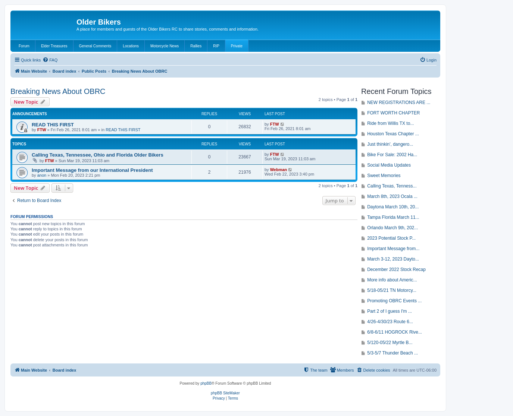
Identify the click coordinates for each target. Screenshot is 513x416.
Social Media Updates (389, 165)
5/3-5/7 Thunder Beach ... (392, 353)
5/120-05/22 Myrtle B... (389, 342)
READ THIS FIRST (53, 124)
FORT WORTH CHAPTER (393, 113)
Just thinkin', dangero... (390, 144)
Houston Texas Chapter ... (393, 133)
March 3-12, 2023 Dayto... (393, 259)
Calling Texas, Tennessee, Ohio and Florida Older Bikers (97, 155)
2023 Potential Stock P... (391, 238)
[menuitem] (50, 60)
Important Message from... (393, 248)
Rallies (195, 46)
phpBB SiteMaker (225, 393)
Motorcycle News (164, 46)
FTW (41, 129)
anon (41, 175)
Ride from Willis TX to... (390, 123)
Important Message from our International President (92, 170)
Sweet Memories (383, 175)
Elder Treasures (54, 46)
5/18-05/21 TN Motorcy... (391, 290)
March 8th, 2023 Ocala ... (392, 196)
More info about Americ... (392, 280)
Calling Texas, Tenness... (391, 186)
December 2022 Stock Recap (396, 269)
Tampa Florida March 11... (393, 217)
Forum (24, 46)
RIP (216, 46)
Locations (131, 46)
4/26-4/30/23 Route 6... (390, 321)
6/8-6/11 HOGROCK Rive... (394, 332)
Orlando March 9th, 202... (392, 227)
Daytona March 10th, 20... (393, 206)
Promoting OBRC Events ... (394, 300)
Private (237, 46)
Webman (278, 169)
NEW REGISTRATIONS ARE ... (398, 102)
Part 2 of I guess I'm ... (389, 311)
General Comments (95, 46)
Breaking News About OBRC (58, 91)
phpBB (206, 383)
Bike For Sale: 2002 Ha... (392, 154)
